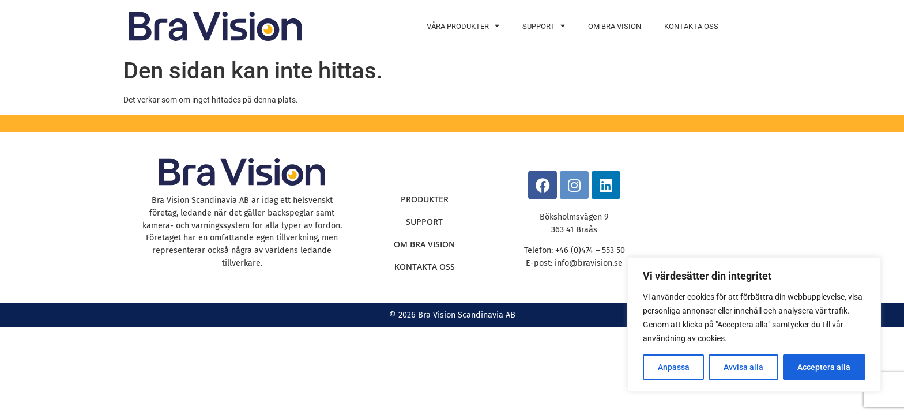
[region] (754, 324)
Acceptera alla (823, 367)
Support (543, 26)
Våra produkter (463, 26)
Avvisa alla (743, 367)
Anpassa (674, 367)
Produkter (425, 199)
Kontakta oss (691, 26)
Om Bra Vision (614, 26)
